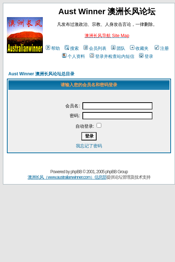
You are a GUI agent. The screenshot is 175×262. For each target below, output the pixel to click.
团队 (118, 48)
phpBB (76, 171)
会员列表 (95, 48)
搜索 (72, 48)
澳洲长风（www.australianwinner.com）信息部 (67, 177)
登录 (146, 56)
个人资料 (73, 56)
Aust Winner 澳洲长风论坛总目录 (41, 73)
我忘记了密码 (89, 145)
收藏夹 (139, 48)
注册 (162, 48)
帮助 (53, 48)
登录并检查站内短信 (112, 56)
